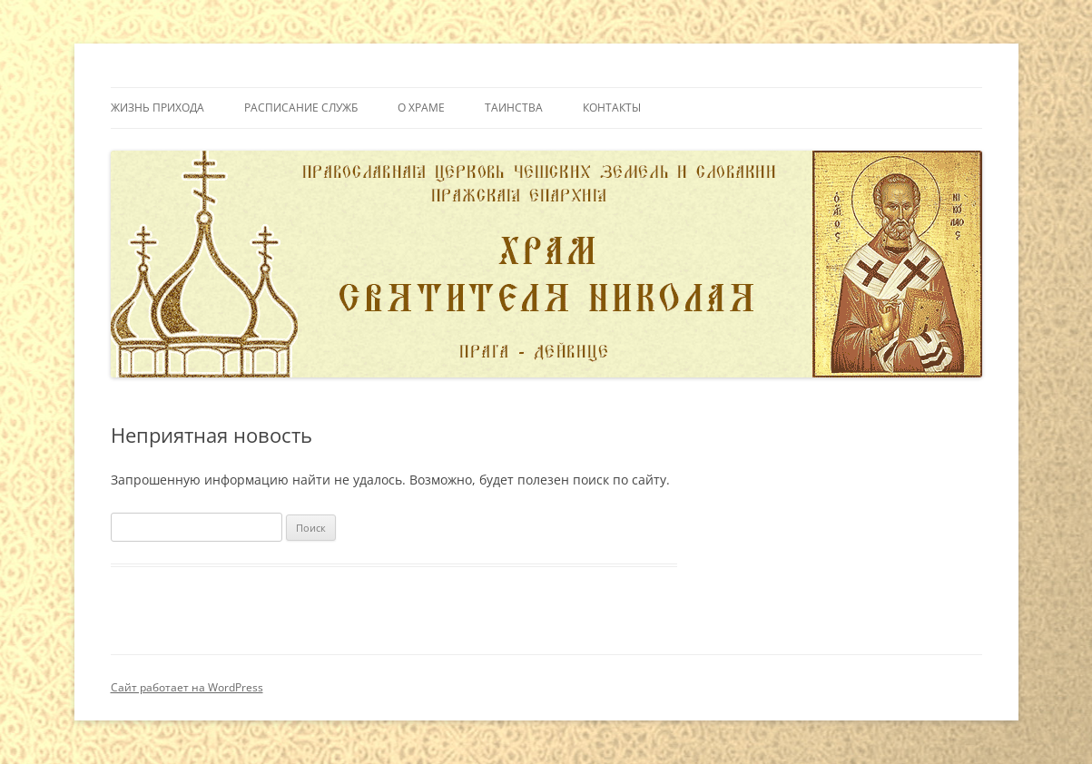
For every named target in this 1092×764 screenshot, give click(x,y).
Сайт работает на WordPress (187, 687)
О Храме (421, 107)
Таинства (514, 107)
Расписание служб (301, 107)
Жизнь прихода (157, 107)
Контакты (612, 107)
